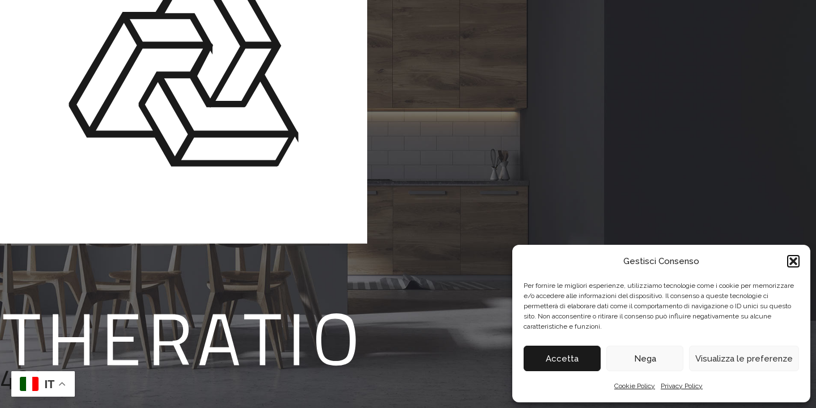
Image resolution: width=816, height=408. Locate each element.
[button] (793, 261)
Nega (645, 359)
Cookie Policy (634, 386)
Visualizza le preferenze (744, 359)
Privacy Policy (682, 386)
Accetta (562, 359)
